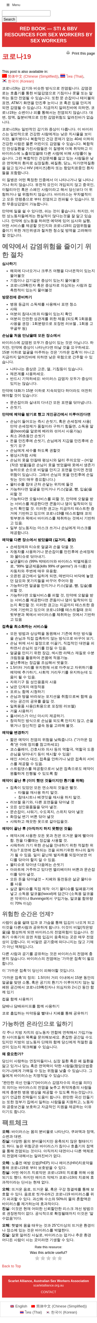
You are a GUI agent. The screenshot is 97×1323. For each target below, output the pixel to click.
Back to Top (11, 1266)
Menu (13, 5)
